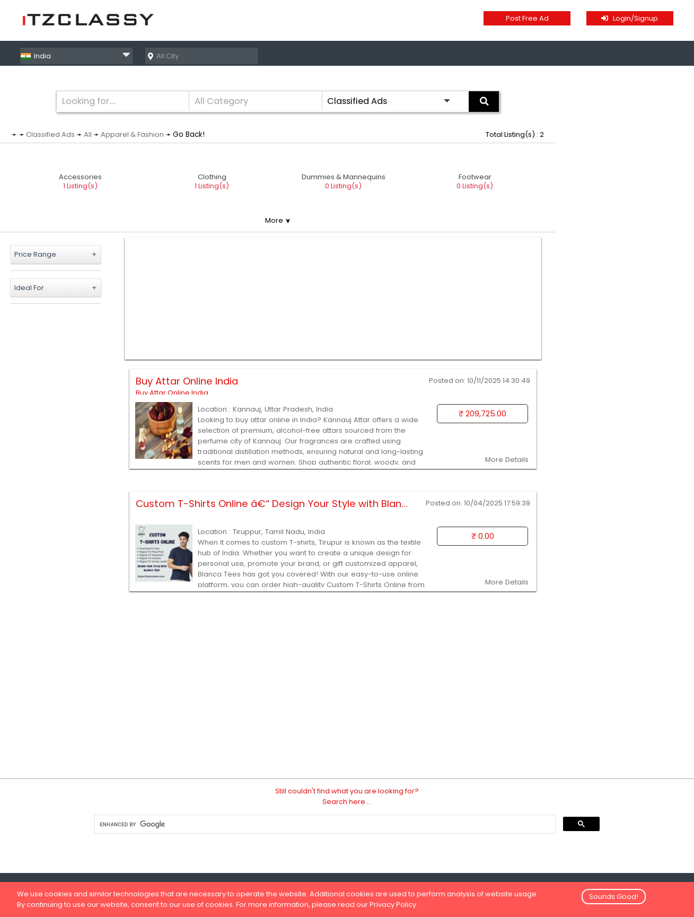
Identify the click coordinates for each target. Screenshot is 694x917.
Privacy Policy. (394, 904)
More (278, 220)
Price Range (35, 254)
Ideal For (29, 288)
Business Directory (642, 55)
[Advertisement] (333, 299)
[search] (324, 824)
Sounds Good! (613, 897)
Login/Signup (629, 18)
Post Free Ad (527, 18)
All (88, 134)
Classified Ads (556, 55)
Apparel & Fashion (132, 134)
